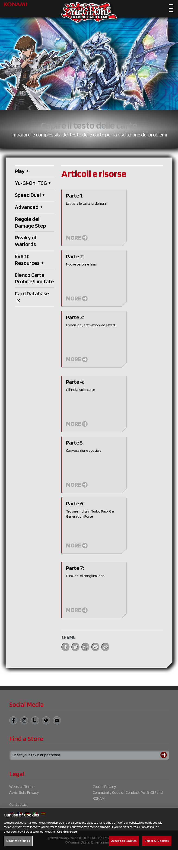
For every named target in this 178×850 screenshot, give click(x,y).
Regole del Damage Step (30, 222)
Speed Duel (30, 195)
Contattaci (18, 804)
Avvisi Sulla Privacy (24, 792)
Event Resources (29, 259)
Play (22, 171)
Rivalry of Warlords (26, 240)
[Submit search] (164, 755)
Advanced (29, 207)
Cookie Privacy (104, 786)
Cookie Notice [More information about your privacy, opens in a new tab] (67, 834)
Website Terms (22, 786)
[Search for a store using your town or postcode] (89, 755)
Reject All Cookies (157, 843)
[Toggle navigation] (171, 9)
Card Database (32, 296)
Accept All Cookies (123, 843)
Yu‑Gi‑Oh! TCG (33, 182)
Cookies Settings (18, 843)
